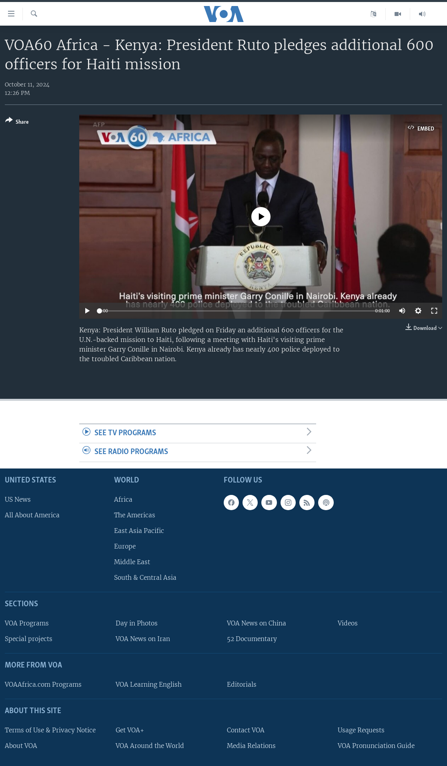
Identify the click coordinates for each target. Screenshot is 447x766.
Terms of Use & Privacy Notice (50, 730)
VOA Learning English (149, 684)
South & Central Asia (145, 577)
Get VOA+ (130, 730)
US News (18, 499)
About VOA (21, 745)
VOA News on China (256, 623)
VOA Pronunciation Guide (376, 745)
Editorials (242, 684)
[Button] (17, 123)
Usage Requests (361, 730)
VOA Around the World (150, 745)
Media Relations (251, 745)
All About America (32, 515)
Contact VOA (246, 730)
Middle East (132, 562)
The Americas (134, 515)
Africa (123, 499)
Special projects (28, 639)
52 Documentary (252, 639)
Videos (348, 623)
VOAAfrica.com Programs (43, 684)
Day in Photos (137, 623)
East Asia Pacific (139, 530)
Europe (125, 546)
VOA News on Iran (143, 639)
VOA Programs (27, 623)
